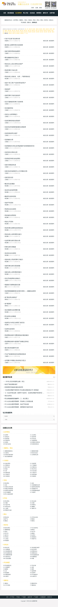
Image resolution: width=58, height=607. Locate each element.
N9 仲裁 (32, 558)
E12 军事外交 (6, 465)
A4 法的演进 (6, 438)
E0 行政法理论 (6, 463)
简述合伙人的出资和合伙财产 (14, 64)
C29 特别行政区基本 (8, 454)
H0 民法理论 (6, 501)
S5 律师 (32, 569)
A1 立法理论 (33, 435)
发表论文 (34, 22)
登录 (32, 7)
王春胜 (6, 53)
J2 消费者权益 (6, 529)
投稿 (40, 7)
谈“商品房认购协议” (11, 297)
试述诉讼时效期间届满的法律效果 (15, 127)
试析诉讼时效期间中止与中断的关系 (16, 171)
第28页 (30, 31)
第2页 (33, 29)
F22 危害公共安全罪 (8, 486)
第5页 (44, 29)
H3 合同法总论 (6, 506)
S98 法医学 (6, 576)
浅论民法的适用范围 (11, 190)
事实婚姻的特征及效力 (12, 57)
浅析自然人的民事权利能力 (13, 272)
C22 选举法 (6, 452)
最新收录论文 (8, 20)
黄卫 (6, 286)
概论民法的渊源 (10, 184)
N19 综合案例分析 (7, 551)
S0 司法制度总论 (7, 565)
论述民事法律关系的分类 (12, 240)
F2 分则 (5, 485)
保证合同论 (8, 395)
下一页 (26, 33)
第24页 (14, 31)
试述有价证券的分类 (11, 152)
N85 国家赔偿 (33, 556)
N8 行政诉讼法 (6, 556)
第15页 (29, 30)
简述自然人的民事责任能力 (13, 234)
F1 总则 (32, 483)
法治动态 (32, 13)
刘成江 (6, 337)
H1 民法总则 (33, 501)
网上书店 (25, 13)
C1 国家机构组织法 (8, 451)
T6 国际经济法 (33, 583)
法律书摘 (52, 13)
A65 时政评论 (6, 440)
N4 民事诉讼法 (33, 551)
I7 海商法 (32, 520)
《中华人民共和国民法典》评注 (14, 381)
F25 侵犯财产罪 (34, 488)
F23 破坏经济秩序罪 (35, 486)
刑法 (34, 20)
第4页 (40, 29)
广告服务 (23, 597)
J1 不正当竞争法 (34, 527)
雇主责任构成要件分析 (12, 348)
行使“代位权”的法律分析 (12, 38)
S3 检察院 (5, 569)
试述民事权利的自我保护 (12, 120)
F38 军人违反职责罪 (8, 494)
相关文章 (45, 40)
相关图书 (51, 40)
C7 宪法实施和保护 (8, 456)
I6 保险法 (5, 520)
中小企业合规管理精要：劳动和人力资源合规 (19, 401)
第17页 (37, 30)
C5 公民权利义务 (34, 454)
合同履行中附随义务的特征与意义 (15, 360)
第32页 (45, 31)
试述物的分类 (9, 139)
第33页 (49, 31)
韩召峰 (6, 78)
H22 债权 (32, 503)
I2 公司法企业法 (34, 517)
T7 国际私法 (33, 585)
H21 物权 (5, 503)
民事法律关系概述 (10, 247)
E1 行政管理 (33, 463)
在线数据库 (43, 597)
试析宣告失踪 (9, 177)
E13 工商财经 (33, 465)
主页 (7, 597)
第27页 (26, 31)
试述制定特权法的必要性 (12, 158)
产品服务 (36, 597)
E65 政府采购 (33, 474)
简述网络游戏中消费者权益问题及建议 (17, 335)
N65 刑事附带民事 (7, 554)
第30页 (38, 31)
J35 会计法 (32, 531)
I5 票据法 (32, 519)
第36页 (10, 33)
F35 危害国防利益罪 (35, 490)
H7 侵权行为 (33, 508)
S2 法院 (32, 567)
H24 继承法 (33, 504)
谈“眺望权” (8, 303)
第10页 (9, 30)
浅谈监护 (7, 89)
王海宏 (6, 66)
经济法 (46, 20)
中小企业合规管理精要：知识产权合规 (17, 404)
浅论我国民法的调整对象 (12, 310)
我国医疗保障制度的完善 (12, 285)
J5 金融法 (32, 533)
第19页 (45, 30)
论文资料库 (18, 13)
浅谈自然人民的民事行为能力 (14, 259)
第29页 (34, 31)
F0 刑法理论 (6, 483)
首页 (4, 13)
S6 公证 (5, 571)
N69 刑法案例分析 (34, 554)
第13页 (21, 30)
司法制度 (23, 22)
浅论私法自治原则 (10, 253)
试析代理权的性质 (10, 165)
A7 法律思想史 (33, 440)
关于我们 (12, 597)
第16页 (33, 30)
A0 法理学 (5, 435)
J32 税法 (5, 531)
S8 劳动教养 (6, 572)
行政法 (30, 20)
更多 (54, 377)
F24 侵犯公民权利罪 (8, 488)
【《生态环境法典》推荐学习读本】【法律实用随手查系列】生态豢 (24, 393)
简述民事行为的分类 (11, 70)
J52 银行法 (5, 535)
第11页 (13, 30)
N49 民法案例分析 (7, 553)
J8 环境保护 (6, 540)
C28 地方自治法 (34, 452)
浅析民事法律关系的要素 (12, 266)
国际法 (29, 22)
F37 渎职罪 (32, 492)
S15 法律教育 (6, 567)
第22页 (6, 31)
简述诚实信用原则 (10, 215)
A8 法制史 (5, 442)
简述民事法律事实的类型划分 (14, 228)
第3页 (37, 29)
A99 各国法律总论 (34, 444)
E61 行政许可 (33, 472)
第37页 (14, 33)
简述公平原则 (9, 221)
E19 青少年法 (33, 469)
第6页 (47, 29)
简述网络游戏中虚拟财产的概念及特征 (17, 341)
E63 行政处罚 (6, 474)
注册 (36, 7)
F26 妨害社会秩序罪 (8, 490)
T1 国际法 (5, 583)
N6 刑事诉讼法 (33, 553)
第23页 (10, 31)
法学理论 (15, 20)
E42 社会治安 (33, 470)
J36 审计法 (5, 533)
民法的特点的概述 (10, 316)
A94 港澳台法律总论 (35, 442)
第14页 (25, 30)
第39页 (22, 33)
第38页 (18, 33)
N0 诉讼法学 (6, 547)
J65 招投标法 (33, 537)
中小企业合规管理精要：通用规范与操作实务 (19, 407)
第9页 (6, 30)
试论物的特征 (9, 108)
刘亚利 (6, 40)
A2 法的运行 (6, 436)
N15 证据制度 (6, 549)
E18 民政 (5, 469)
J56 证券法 (32, 535)
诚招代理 (30, 597)
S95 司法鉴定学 (34, 574)
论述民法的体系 (10, 329)
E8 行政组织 (33, 476)
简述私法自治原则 (10, 209)
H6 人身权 (5, 508)
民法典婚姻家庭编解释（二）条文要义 (17, 398)
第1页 (30, 29)
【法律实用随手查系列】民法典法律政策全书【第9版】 (22, 390)
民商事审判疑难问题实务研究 (14, 387)
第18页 (41, 30)
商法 (42, 20)
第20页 (49, 30)
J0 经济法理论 (6, 527)
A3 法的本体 (33, 436)
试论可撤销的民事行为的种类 (14, 102)
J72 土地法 (5, 538)
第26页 (22, 31)
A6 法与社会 (33, 438)
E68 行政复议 (6, 476)
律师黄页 (38, 13)
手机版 (18, 597)
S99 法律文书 (33, 576)
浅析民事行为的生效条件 (12, 95)
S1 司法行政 (33, 565)
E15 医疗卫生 (6, 467)
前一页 (26, 29)
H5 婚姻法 (32, 506)
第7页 (51, 29)
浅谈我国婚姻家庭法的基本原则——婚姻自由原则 (20, 291)
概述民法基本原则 (10, 196)
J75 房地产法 (33, 538)
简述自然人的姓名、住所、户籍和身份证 (17, 76)
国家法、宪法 (23, 20)
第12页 (17, 30)
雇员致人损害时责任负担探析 (14, 45)
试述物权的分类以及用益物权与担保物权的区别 (19, 146)
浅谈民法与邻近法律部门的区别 (14, 322)
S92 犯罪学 (32, 572)
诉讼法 (51, 20)
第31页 (41, 31)
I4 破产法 (5, 519)
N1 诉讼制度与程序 (34, 547)
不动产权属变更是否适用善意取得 (15, 354)
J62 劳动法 (5, 537)
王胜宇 (6, 280)
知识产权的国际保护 (11, 384)
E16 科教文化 (33, 467)
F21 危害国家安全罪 (35, 485)
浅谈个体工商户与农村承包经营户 (15, 83)
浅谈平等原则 (9, 202)
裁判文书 (45, 13)
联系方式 (49, 597)
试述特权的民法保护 (11, 133)
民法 (38, 20)
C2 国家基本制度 (34, 451)
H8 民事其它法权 (7, 510)
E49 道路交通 (6, 472)
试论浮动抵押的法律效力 (12, 278)
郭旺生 (6, 299)
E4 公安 (5, 470)
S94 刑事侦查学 (7, 574)
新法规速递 (11, 13)
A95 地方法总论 (7, 444)
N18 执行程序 (33, 549)
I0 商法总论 (6, 517)
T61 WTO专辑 (6, 585)
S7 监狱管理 (33, 571)
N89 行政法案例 (7, 558)
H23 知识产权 (6, 504)
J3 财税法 (32, 529)
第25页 (18, 31)
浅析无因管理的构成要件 (12, 51)
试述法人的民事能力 (11, 114)
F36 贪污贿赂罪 (7, 492)
